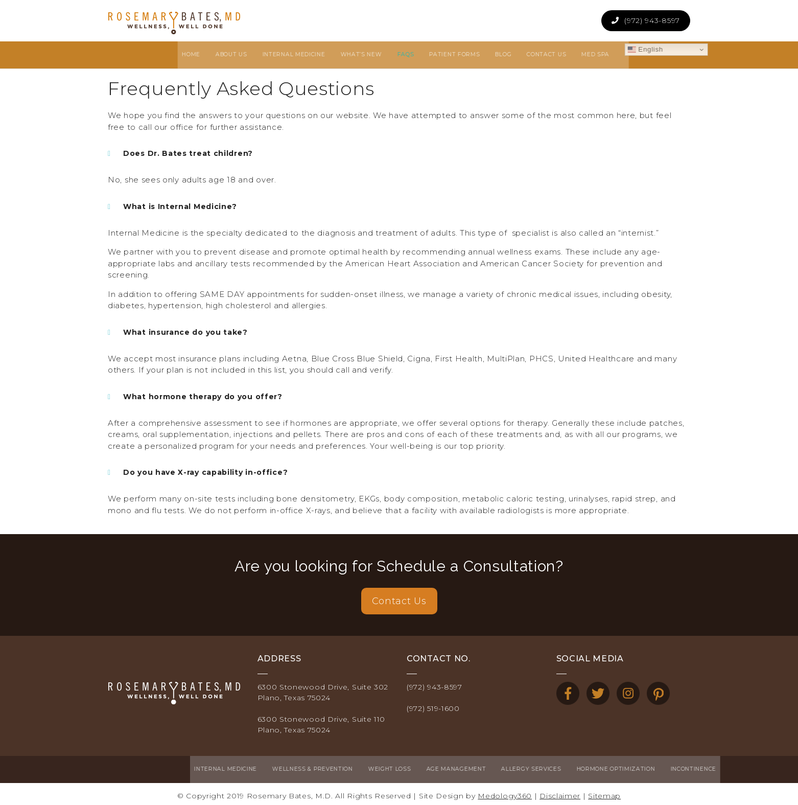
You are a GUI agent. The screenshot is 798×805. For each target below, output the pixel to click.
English (571, 47)
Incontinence (606, 767)
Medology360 (505, 791)
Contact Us (399, 601)
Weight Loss (303, 767)
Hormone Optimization (529, 767)
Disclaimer (559, 791)
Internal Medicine (139, 767)
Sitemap (604, 791)
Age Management (370, 767)
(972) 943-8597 (652, 20)
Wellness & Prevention (226, 767)
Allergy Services (445, 767)
